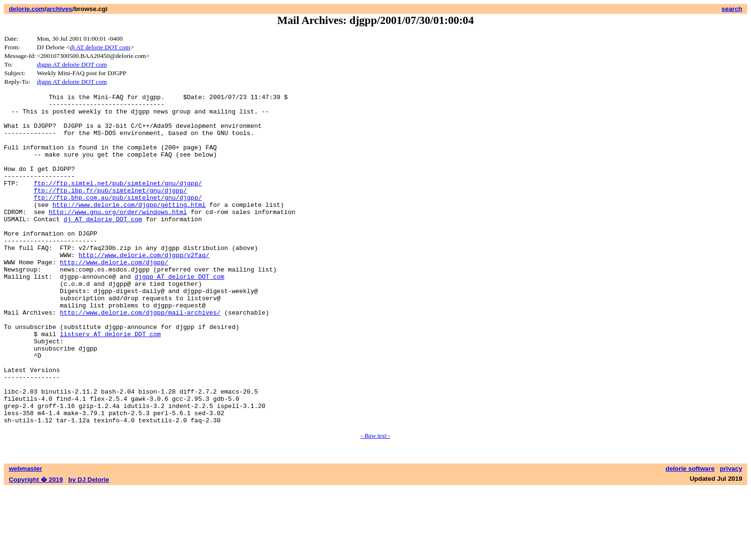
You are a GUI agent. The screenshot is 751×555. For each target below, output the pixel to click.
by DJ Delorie (88, 545)
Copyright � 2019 (36, 545)
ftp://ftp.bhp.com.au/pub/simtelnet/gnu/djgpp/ (118, 219)
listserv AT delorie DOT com (110, 382)
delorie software (690, 534)
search (732, 8)
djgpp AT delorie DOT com (72, 64)
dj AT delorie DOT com (100, 47)
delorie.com (27, 8)
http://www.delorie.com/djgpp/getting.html (128, 227)
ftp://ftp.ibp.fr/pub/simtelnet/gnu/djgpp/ (110, 210)
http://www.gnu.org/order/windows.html (118, 236)
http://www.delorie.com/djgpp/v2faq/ (144, 287)
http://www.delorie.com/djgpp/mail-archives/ (140, 356)
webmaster (25, 534)
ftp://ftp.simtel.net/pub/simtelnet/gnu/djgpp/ (118, 201)
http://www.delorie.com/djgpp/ (114, 296)
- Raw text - (375, 501)
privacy (731, 534)
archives (59, 8)
